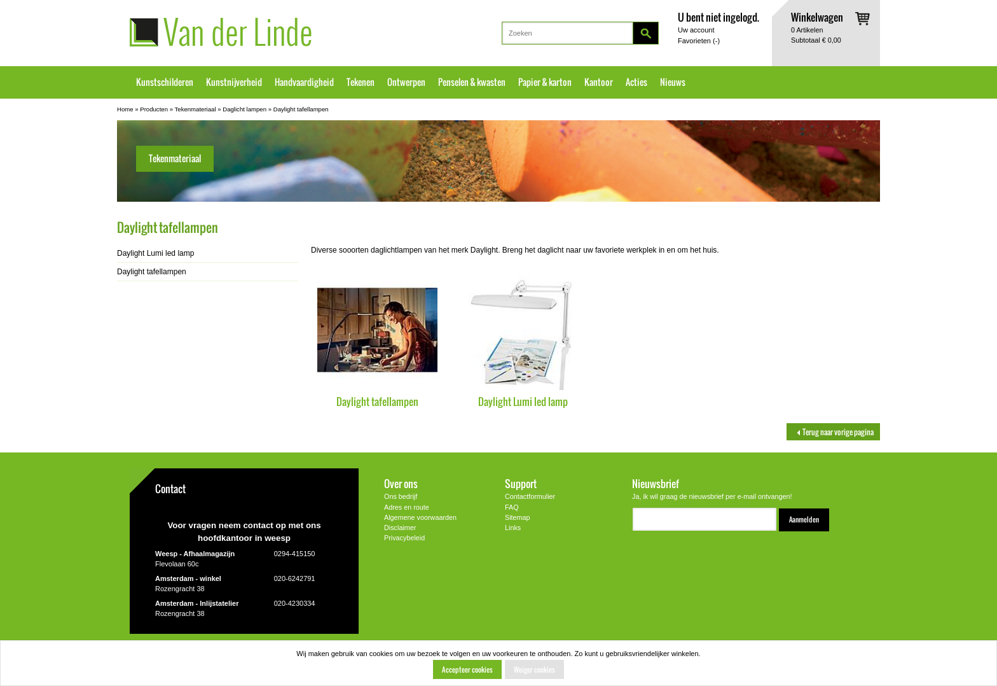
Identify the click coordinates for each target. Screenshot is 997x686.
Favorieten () (699, 41)
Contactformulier (530, 496)
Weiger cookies (534, 669)
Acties (636, 82)
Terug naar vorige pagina (833, 431)
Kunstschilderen (164, 82)
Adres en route (406, 507)
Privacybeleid (404, 538)
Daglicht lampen (244, 109)
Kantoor (598, 82)
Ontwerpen (406, 82)
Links (513, 527)
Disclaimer (400, 527)
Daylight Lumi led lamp (523, 401)
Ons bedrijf (400, 496)
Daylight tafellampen (301, 109)
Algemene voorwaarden (420, 517)
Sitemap (517, 517)
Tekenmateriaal (195, 109)
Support (521, 483)
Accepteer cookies (467, 669)
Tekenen (361, 82)
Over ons (401, 483)
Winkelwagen (817, 17)
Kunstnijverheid (234, 82)
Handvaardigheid (304, 82)
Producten (154, 109)
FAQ (512, 507)
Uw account (696, 30)
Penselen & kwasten (471, 82)
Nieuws (672, 82)
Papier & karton (545, 82)
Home (125, 109)
